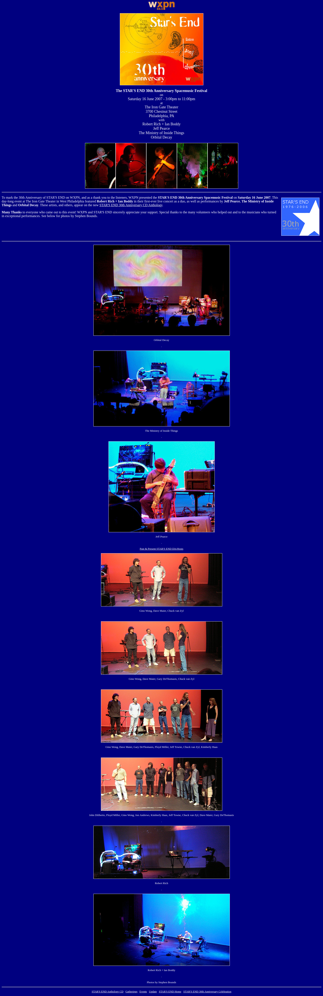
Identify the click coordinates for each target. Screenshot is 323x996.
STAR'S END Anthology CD (107, 991)
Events (143, 991)
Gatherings (131, 991)
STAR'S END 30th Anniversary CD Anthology (130, 205)
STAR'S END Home (170, 991)
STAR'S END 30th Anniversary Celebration (207, 991)
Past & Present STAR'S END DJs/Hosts (161, 548)
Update (153, 991)
